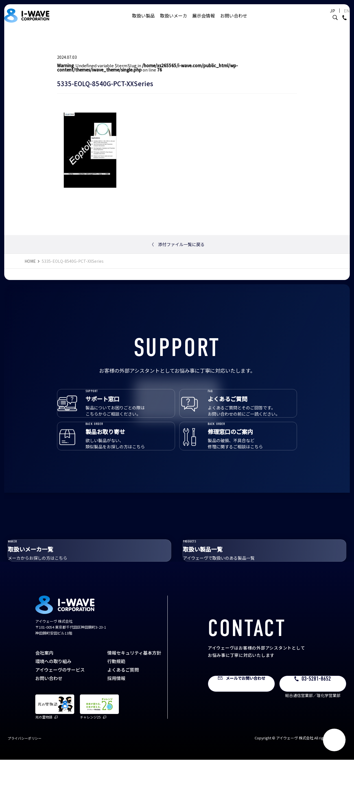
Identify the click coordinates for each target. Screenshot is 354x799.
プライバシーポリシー (24, 777)
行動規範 (116, 700)
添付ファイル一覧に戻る (177, 244)
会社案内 (44, 692)
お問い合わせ (233, 21)
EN (338, 16)
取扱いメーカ (173, 21)
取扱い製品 (143, 21)
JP (324, 16)
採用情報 (116, 717)
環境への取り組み (53, 700)
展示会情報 (203, 21)
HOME (30, 261)
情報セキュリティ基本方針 (134, 692)
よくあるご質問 (123, 709)
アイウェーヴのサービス (60, 709)
